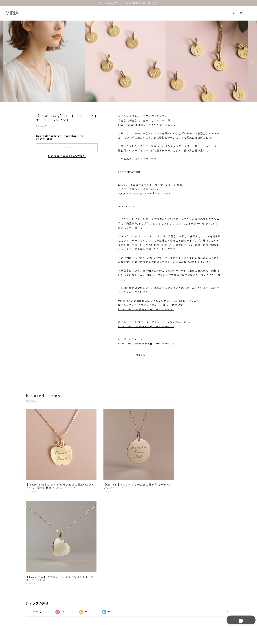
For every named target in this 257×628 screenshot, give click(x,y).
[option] (128, 62)
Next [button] (251, 62)
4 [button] (125, 106)
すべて (37, 511)
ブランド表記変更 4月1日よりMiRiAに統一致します (128, 3)
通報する (140, 355)
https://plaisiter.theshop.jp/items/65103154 (146, 326)
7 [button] (132, 106)
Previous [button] (5, 62)
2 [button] (120, 106)
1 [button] (118, 106)
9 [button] (137, 106)
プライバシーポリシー (45, 607)
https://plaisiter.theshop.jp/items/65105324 (146, 343)
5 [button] (127, 106)
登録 (200, 559)
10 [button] (139, 106)
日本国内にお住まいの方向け (67, 156)
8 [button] (134, 106)
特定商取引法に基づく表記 (73, 607)
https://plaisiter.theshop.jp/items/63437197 (146, 309)
